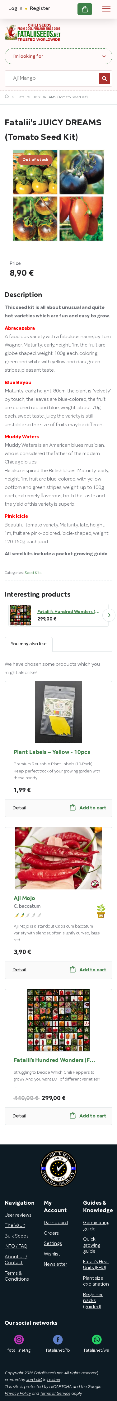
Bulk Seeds (17, 1236)
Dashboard (56, 1223)
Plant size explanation (96, 1281)
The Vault (15, 1226)
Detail (19, 808)
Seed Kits (33, 573)
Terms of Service (55, 1393)
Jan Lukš (34, 1380)
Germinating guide (96, 1226)
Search (104, 78)
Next (108, 615)
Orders (51, 1233)
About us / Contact (16, 1260)
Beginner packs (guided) (93, 1301)
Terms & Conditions (17, 1276)
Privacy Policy (18, 1393)
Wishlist (52, 1254)
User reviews (18, 1215)
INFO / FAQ (16, 1246)
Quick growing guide (92, 1245)
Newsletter (55, 1264)
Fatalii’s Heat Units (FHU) (96, 1265)
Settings (53, 1244)
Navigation (106, 8)
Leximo (53, 1380)
